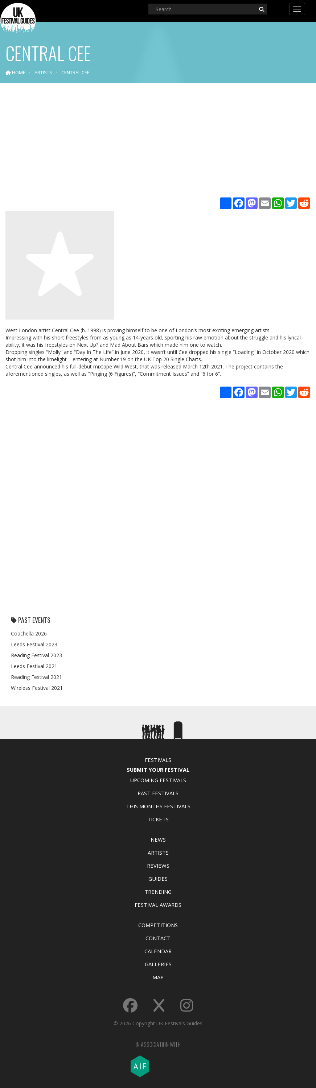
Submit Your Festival (158, 769)
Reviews (158, 865)
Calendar (158, 951)
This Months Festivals (158, 806)
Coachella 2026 (29, 633)
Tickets (158, 819)
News (158, 839)
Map (158, 977)
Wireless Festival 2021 (37, 687)
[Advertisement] (158, 141)
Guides (158, 878)
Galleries (158, 964)
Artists (158, 852)
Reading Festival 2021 (36, 677)
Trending (158, 891)
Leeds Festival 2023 (34, 644)
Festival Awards (158, 904)
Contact (158, 938)
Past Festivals (158, 793)
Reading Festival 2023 (36, 655)
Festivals (158, 759)
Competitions (158, 925)
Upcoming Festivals (158, 780)
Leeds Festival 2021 (34, 666)
